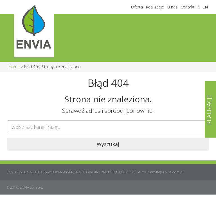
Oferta (137, 7)
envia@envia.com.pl (166, 172)
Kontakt (187, 7)
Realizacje (155, 7)
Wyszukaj (108, 144)
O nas (172, 7)
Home (14, 66)
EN (205, 7)
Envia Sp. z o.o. (34, 7)
